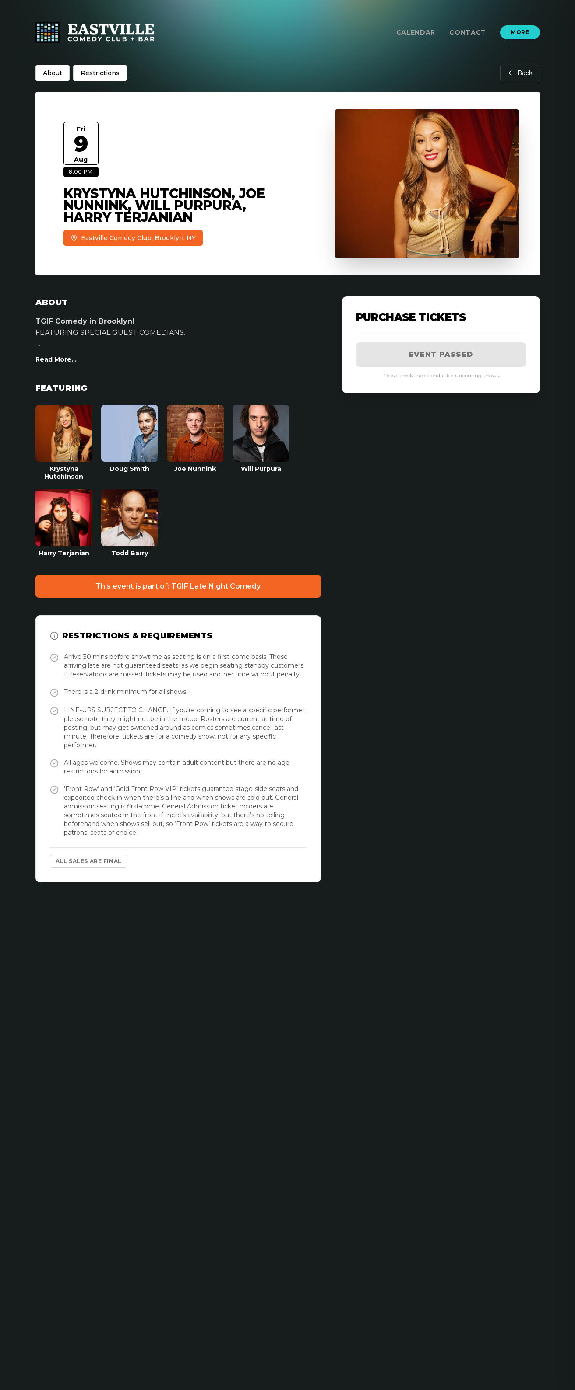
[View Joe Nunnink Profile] (195, 443)
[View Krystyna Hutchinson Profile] (63, 443)
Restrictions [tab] (100, 73)
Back (520, 73)
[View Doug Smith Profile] (129, 443)
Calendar (416, 32)
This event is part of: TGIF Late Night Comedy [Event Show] (178, 586)
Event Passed (441, 354)
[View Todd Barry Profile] (129, 523)
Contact (467, 32)
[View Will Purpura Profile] (261, 443)
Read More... (56, 359)
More (520, 32)
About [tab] (52, 73)
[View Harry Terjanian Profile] (63, 523)
